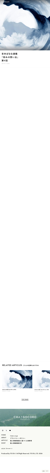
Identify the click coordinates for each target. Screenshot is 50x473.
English (47, 470)
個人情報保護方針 (16, 454)
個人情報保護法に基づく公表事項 (21, 452)
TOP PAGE (25, 405)
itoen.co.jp (14, 447)
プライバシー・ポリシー (17, 449)
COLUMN (8, 64)
